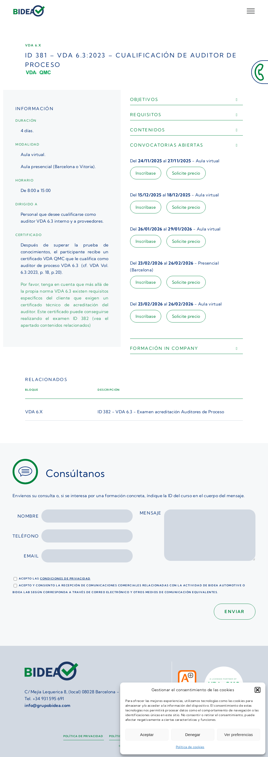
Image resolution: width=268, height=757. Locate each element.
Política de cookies (190, 747)
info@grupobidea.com (47, 705)
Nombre (75, 516)
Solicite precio (186, 173)
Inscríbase (146, 173)
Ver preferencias (238, 734)
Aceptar (147, 734)
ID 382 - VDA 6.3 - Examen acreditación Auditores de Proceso (161, 411)
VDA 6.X (34, 411)
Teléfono (73, 536)
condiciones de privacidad (65, 578)
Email (78, 555)
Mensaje (197, 538)
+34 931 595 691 (48, 698)
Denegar (192, 734)
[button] (257, 689)
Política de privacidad (83, 736)
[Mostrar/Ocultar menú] (251, 11)
